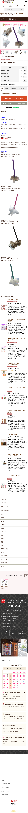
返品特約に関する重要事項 (8, 94)
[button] (3, 6)
